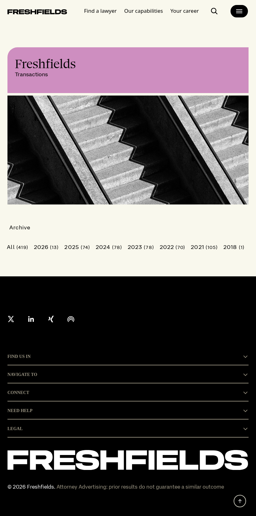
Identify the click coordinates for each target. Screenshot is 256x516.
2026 (46, 247)
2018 (234, 247)
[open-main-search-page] (214, 11)
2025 (77, 247)
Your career (184, 10)
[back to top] (240, 501)
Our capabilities (143, 10)
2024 (109, 247)
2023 (141, 247)
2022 (172, 247)
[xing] (51, 319)
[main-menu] (239, 11)
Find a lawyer (100, 10)
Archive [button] (20, 227)
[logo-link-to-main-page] (37, 13)
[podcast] (71, 319)
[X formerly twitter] (11, 319)
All (17, 247)
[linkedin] (31, 319)
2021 (204, 247)
